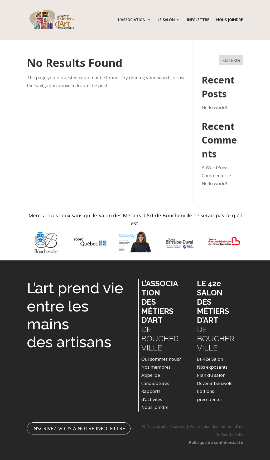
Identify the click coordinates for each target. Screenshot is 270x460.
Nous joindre (154, 407)
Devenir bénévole (215, 383)
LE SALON (166, 20)
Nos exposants (212, 367)
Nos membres (156, 367)
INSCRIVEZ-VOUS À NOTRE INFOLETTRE (78, 428)
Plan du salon (211, 375)
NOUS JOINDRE (229, 20)
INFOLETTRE (198, 20)
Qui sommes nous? (161, 359)
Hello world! (214, 107)
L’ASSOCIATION (132, 20)
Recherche (231, 60)
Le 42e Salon (210, 359)
